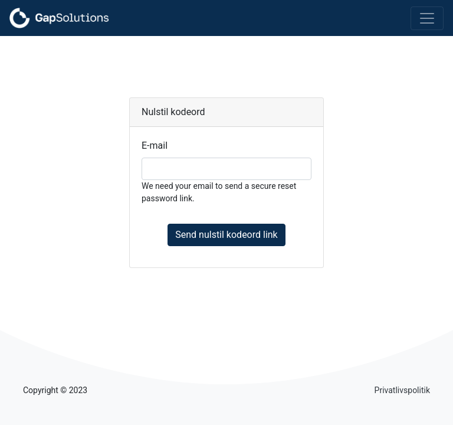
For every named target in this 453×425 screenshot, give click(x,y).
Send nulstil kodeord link (226, 234)
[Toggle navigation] (427, 18)
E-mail (155, 145)
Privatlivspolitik (402, 390)
